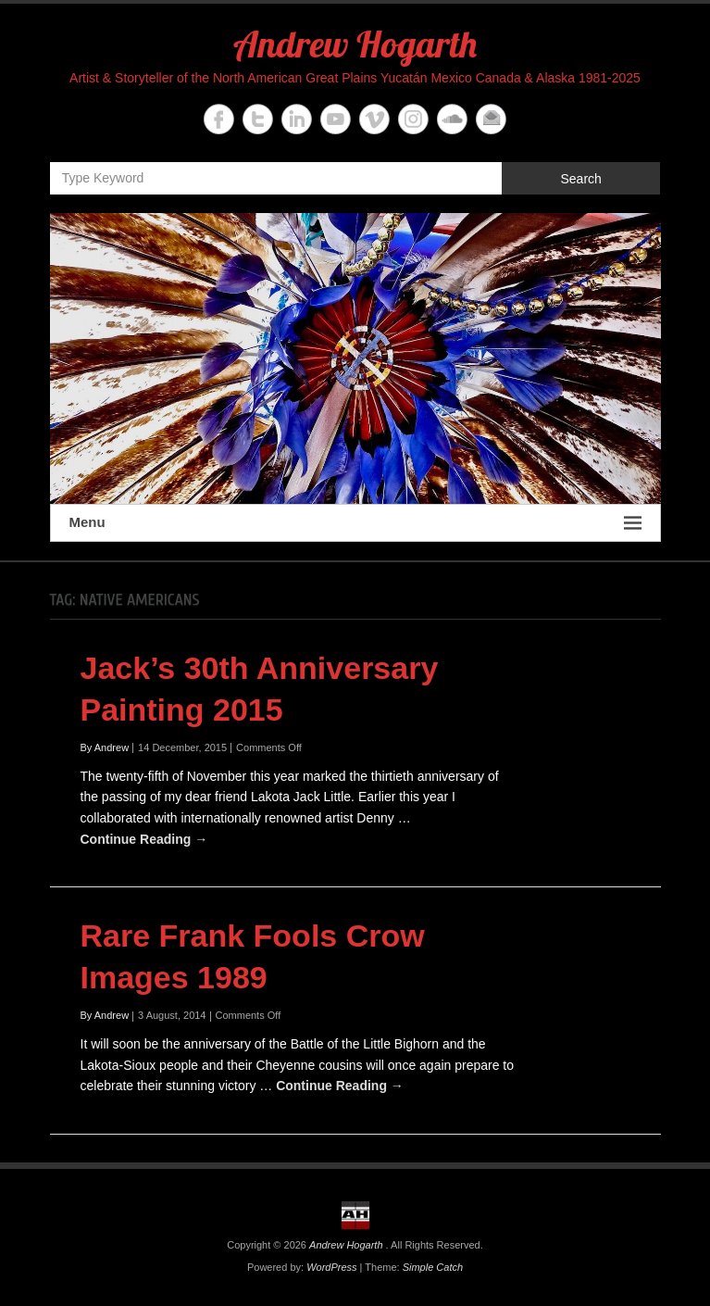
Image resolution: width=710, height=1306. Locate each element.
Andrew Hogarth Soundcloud (452, 119)
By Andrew (105, 747)
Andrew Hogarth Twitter (258, 119)
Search (580, 178)
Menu (355, 523)
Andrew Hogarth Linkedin (296, 119)
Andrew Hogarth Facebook (219, 119)
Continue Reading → (144, 839)
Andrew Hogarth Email (491, 119)
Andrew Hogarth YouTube (335, 119)
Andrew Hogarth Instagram (413, 119)
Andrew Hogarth (355, 43)
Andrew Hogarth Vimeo (374, 119)
